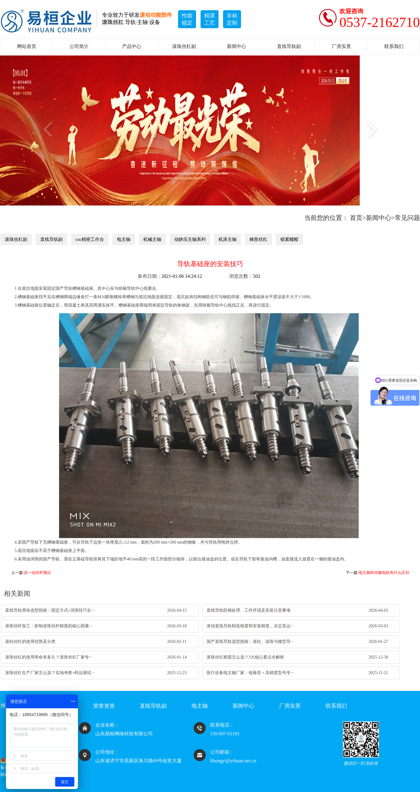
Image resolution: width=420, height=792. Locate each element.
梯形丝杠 (258, 239)
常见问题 (407, 217)
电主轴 (123, 239)
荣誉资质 (104, 706)
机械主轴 (152, 239)
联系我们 (394, 46)
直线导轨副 (289, 46)
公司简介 (79, 46)
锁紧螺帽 (289, 239)
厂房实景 (341, 46)
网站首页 (26, 46)
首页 (356, 217)
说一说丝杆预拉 (37, 572)
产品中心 (131, 46)
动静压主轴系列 (190, 239)
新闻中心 (236, 46)
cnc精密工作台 (90, 239)
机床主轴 (228, 239)
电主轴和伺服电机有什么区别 (384, 572)
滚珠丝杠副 (184, 46)
